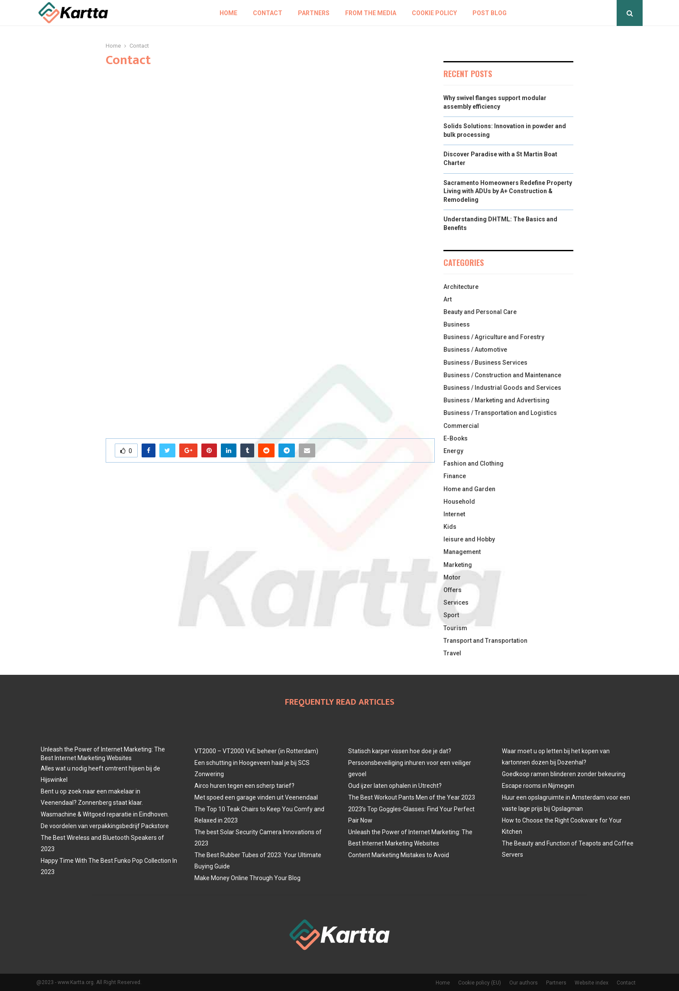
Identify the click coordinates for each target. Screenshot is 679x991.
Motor (452, 577)
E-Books (455, 438)
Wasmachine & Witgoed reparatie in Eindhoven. (105, 814)
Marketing (457, 564)
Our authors (523, 983)
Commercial (461, 425)
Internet (454, 514)
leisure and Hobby (469, 539)
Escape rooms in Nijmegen (538, 785)
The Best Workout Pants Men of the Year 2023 (411, 797)
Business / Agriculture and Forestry (493, 337)
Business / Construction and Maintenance (502, 375)
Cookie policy (434, 13)
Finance (454, 476)
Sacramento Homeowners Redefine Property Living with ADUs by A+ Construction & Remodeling (507, 191)
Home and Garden (469, 489)
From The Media (370, 13)
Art (447, 299)
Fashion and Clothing (473, 463)
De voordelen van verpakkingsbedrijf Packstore (105, 826)
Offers (452, 589)
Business (456, 324)
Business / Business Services (485, 362)
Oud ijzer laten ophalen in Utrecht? (395, 785)
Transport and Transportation (485, 640)
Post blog (489, 13)
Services (456, 602)
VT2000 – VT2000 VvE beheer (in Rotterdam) (256, 751)
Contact (267, 13)
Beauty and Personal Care (480, 311)
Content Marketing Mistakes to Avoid (398, 855)
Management (462, 551)
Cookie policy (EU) (479, 983)
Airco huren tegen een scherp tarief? (244, 785)
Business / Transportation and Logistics (500, 412)
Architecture (461, 286)
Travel (452, 653)
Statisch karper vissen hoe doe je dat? (399, 751)
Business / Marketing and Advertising (496, 400)
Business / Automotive (475, 349)
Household (459, 501)
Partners (314, 13)
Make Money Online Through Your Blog (247, 877)
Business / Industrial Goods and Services (502, 387)
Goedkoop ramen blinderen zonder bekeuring (563, 774)
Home (228, 13)
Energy (453, 450)
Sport (451, 615)
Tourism (455, 628)
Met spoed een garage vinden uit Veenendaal (256, 797)
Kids (449, 526)
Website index (591, 983)
